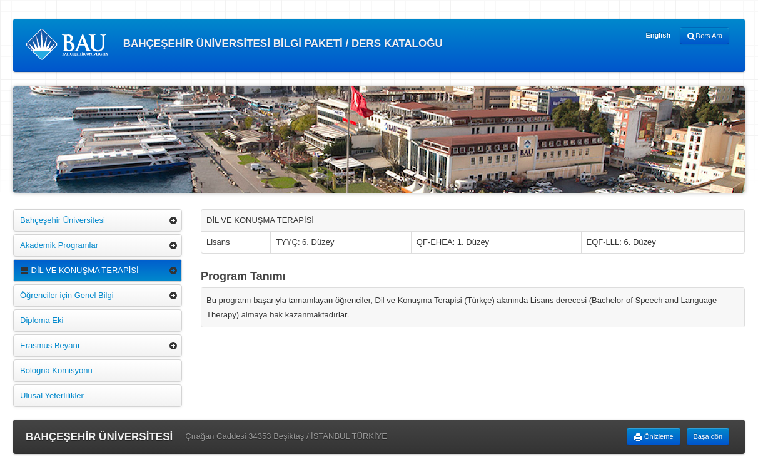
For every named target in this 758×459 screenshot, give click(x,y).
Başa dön (708, 436)
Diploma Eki (41, 320)
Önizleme (654, 437)
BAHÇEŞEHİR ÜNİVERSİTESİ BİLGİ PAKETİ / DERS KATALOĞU (234, 44)
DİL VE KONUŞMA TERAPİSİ (79, 270)
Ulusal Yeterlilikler (52, 395)
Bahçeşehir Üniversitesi (62, 220)
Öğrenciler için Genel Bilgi (67, 295)
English (657, 35)
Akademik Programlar (59, 245)
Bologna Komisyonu (56, 370)
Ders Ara (704, 36)
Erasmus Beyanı (49, 345)
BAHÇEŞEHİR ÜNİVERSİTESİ (99, 437)
